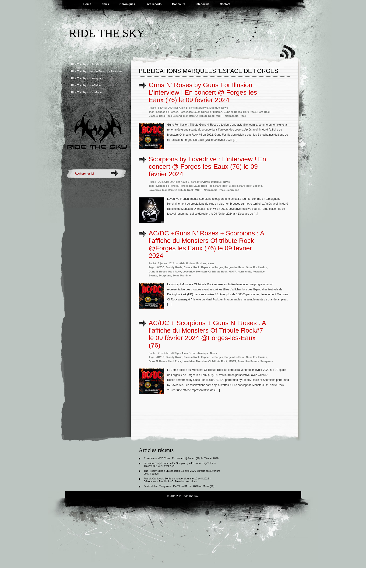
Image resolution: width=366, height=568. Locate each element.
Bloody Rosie (174, 267)
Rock (243, 115)
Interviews (202, 4)
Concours (178, 4)
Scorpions (232, 190)
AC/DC (160, 267)
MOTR (219, 115)
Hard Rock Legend (170, 115)
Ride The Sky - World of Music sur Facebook (96, 71)
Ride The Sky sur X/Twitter (86, 85)
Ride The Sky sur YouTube (86, 92)
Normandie (231, 115)
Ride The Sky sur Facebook (87, 64)
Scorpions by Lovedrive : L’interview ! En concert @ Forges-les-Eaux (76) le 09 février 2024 (207, 166)
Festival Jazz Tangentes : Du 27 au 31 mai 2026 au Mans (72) (179, 486)
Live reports (153, 4)
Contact (225, 4)
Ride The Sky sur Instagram (87, 78)
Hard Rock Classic (226, 185)
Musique (214, 107)
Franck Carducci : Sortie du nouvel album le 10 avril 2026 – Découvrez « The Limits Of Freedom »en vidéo (177, 480)
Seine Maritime (181, 275)
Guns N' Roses (233, 111)
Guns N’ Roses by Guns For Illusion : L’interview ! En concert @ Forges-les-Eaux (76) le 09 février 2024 (204, 92)
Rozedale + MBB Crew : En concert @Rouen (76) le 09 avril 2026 (181, 458)
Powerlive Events (248, 361)
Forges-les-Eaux (190, 111)
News (105, 4)
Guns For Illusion (211, 111)
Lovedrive (155, 190)
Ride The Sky (107, 33)
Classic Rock (192, 267)
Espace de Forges (167, 111)
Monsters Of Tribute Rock (199, 115)
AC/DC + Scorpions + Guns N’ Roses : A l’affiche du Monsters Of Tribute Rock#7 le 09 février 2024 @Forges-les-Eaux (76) (207, 334)
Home (87, 4)
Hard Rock (249, 111)
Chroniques (127, 4)
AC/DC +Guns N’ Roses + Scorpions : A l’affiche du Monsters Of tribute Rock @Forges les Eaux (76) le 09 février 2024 (206, 244)
